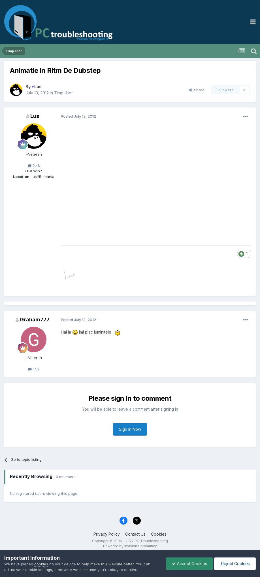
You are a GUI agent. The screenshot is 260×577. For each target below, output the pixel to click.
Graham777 (35, 320)
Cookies (159, 534)
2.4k (34, 165)
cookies (41, 564)
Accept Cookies (189, 563)
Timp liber (63, 92)
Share (196, 90)
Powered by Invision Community (130, 546)
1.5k (33, 369)
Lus (36, 86)
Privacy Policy (106, 534)
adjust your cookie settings (28, 569)
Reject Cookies (235, 563)
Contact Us (135, 534)
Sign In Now (130, 429)
